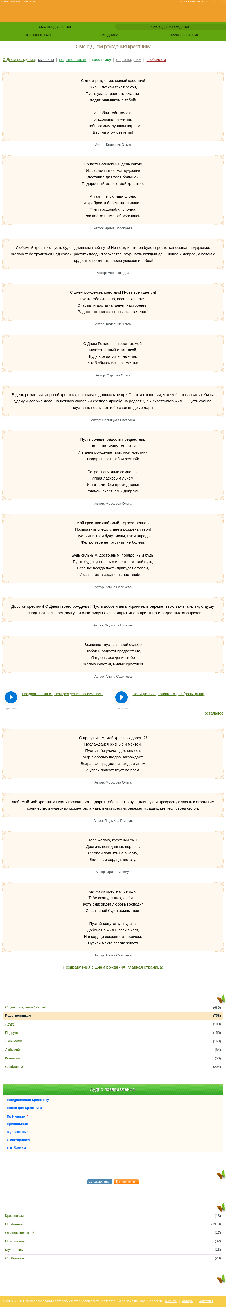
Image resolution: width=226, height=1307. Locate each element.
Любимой (12, 1050)
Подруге (11, 1033)
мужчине (46, 59)
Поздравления (10, 1)
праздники (108, 35)
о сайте (171, 1301)
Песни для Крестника (24, 1108)
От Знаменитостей (19, 1233)
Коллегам (12, 1058)
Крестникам (14, 1216)
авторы (187, 1301)
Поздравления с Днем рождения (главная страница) (113, 967)
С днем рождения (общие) (25, 1007)
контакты (206, 1301)
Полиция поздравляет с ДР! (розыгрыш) (169, 694)
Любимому (13, 1041)
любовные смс (37, 35)
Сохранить (101, 1181)
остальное (214, 713)
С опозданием (18, 1140)
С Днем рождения (19, 59)
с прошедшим (128, 59)
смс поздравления (55, 27)
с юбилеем (156, 59)
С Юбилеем (16, 1148)
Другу (9, 1024)
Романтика (30, 1)
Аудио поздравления (112, 1089)
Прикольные (17, 1124)
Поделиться (127, 1182)
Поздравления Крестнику (28, 1100)
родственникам (72, 59)
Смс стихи (218, 1)
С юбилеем (14, 1067)
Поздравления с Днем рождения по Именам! (62, 694)
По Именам (18, 1116)
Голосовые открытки (194, 1)
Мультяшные (17, 1132)
